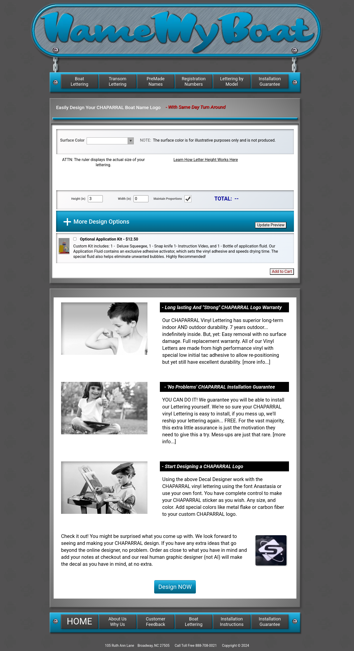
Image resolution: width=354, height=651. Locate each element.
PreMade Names (156, 81)
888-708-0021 (206, 646)
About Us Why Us (117, 621)
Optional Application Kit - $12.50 (109, 239)
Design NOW (175, 586)
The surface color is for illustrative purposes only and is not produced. (214, 140)
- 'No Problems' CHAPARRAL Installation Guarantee (219, 387)
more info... (256, 362)
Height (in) (78, 199)
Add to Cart (282, 271)
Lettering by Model (231, 81)
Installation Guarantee (270, 81)
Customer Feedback (155, 621)
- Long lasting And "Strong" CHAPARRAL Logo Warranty (222, 307)
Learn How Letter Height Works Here (206, 159)
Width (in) (124, 199)
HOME (79, 621)
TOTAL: (223, 199)
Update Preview (270, 225)
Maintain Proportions (168, 199)
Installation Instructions (232, 621)
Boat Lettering (79, 81)
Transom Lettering (117, 81)
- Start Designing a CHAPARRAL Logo (202, 466)
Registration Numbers (194, 81)
